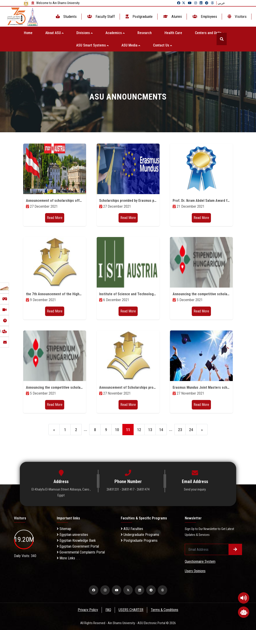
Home (28, 33)
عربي (221, 3)
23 (180, 429)
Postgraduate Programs (139, 540)
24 (191, 429)
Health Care (173, 33)
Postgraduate (139, 16)
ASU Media (130, 45)
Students (66, 16)
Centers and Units (209, 33)
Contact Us (162, 45)
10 (117, 429)
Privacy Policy (88, 610)
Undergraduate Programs (140, 534)
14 (161, 429)
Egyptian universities (72, 534)
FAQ (108, 610)
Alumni (172, 16)
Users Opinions (195, 571)
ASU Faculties (132, 529)
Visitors (237, 16)
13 (150, 429)
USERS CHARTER (131, 610)
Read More (54, 218)
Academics (115, 33)
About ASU (54, 33)
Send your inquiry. (195, 489)
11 (128, 429)
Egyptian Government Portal (78, 546)
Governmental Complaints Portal (81, 552)
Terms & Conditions (165, 610)
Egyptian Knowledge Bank (76, 540)
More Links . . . (68, 558)
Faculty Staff (100, 16)
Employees (204, 16)
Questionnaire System (200, 561)
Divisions (84, 33)
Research (144, 33)
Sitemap (64, 529)
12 (139, 429)
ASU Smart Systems (92, 45)
